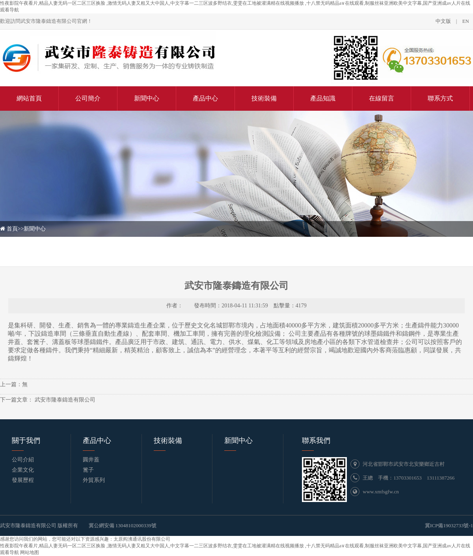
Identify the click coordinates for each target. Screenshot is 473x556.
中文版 (443, 21)
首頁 (12, 229)
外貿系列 (94, 480)
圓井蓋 (91, 460)
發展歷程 (23, 480)
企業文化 (23, 470)
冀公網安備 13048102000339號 (122, 525)
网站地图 (29, 552)
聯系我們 (316, 440)
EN (465, 21)
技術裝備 (168, 440)
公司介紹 (23, 460)
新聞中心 (35, 229)
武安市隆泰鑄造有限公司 (64, 400)
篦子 (88, 470)
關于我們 (26, 440)
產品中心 (97, 440)
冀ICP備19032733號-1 (449, 525)
